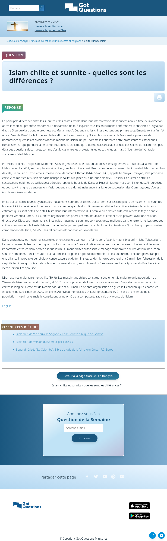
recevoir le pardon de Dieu (50, 30)
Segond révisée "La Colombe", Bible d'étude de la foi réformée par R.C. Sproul (65, 349)
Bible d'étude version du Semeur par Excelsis (44, 342)
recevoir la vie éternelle (49, 26)
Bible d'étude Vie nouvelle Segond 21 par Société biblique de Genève (59, 334)
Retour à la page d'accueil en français (88, 376)
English (6, 306)
